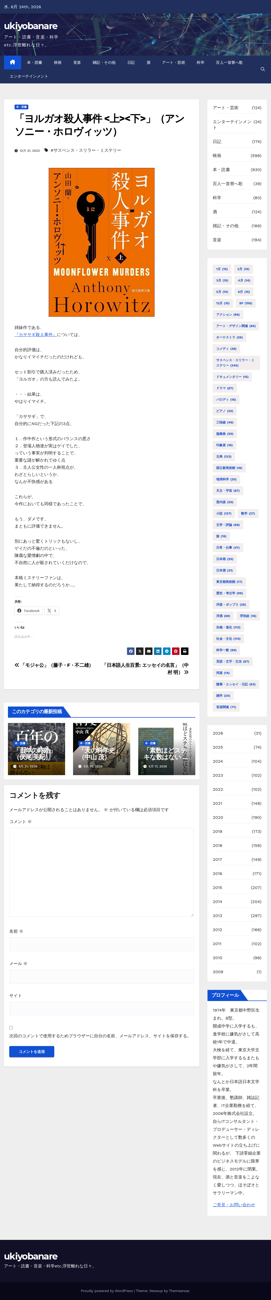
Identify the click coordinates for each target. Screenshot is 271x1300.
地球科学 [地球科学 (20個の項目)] (226, 479)
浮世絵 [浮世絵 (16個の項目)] (248, 616)
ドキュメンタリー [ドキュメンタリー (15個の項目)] (232, 376)
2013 (217, 915)
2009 (218, 971)
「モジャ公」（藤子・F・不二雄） (54, 665)
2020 (218, 817)
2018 (217, 845)
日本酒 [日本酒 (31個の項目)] (224, 570)
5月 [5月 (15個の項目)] (222, 291)
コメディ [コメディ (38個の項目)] (226, 348)
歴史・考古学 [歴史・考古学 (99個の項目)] (229, 593)
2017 (217, 859)
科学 (200, 62)
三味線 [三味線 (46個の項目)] (224, 422)
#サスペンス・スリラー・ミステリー (86, 150)
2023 (218, 775)
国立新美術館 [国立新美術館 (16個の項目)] (229, 468)
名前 (16, 931)
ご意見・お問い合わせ (234, 1204)
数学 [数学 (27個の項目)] (248, 513)
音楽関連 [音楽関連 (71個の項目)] (226, 707)
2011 (217, 943)
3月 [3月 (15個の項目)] (222, 280)
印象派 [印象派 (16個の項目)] (224, 445)
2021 (217, 803)
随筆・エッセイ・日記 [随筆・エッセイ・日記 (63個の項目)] (236, 684)
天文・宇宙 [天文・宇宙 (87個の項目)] (228, 490)
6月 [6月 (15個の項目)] (244, 291)
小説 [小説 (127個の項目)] (224, 513)
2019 (217, 831)
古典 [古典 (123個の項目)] (224, 456)
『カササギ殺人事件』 (36, 334)
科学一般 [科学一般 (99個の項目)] (226, 650)
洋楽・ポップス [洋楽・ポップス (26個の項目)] (231, 604)
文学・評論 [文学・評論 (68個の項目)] (228, 525)
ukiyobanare (30, 26)
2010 (217, 957)
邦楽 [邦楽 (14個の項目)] (223, 673)
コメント (20, 821)
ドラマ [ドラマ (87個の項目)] (224, 388)
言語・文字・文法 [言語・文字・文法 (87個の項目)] (232, 661)
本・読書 (34, 62)
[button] (263, 69)
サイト (15, 995)
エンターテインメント (29, 76)
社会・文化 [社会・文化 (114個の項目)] (228, 638)
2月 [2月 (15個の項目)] (243, 269)
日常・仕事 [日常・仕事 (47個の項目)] (228, 547)
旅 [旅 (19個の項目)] (221, 536)
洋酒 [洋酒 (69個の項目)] (223, 616)
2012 (217, 929)
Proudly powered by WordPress (107, 1291)
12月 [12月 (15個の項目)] (223, 303)
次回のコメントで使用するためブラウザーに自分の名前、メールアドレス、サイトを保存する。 (100, 1035)
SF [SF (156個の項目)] (245, 303)
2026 (218, 733)
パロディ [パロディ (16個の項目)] (226, 399)
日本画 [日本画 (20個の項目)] (224, 559)
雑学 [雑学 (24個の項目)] (223, 695)
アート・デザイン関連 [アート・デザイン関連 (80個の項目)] (236, 326)
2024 (218, 761)
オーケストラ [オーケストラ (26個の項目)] (229, 337)
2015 (217, 887)
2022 (218, 789)
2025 (218, 747)
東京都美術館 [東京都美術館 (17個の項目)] (229, 581)
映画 (58, 62)
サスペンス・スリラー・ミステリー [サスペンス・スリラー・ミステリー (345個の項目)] (235, 363)
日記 (131, 62)
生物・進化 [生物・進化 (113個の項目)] (228, 627)
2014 (217, 901)
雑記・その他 (104, 62)
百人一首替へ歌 (229, 62)
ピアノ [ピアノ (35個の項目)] (224, 411)
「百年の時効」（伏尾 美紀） (34, 754)
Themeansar (179, 1291)
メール (18, 963)
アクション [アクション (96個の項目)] (228, 314)
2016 (217, 873)
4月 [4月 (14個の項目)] (244, 280)
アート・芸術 (173, 62)
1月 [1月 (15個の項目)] (222, 269)
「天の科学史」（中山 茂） (99, 754)
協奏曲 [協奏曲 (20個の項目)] (224, 433)
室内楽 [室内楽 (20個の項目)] (224, 502)
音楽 (77, 62)
